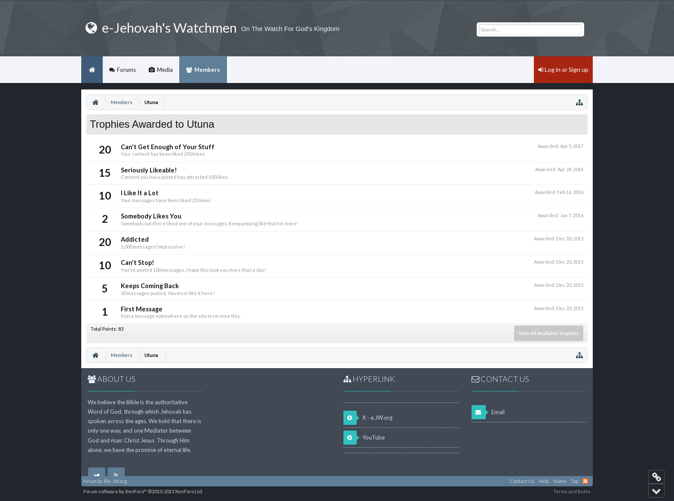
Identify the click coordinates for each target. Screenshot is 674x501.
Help (544, 481)
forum (90, 481)
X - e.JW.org (367, 418)
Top (574, 481)
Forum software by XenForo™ (143, 491)
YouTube (364, 437)
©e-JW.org (115, 481)
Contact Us (522, 481)
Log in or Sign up (563, 69)
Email (488, 412)
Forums (126, 69)
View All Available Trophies (548, 333)
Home (92, 69)
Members (207, 69)
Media (165, 69)
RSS (585, 481)
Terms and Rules (572, 491)
